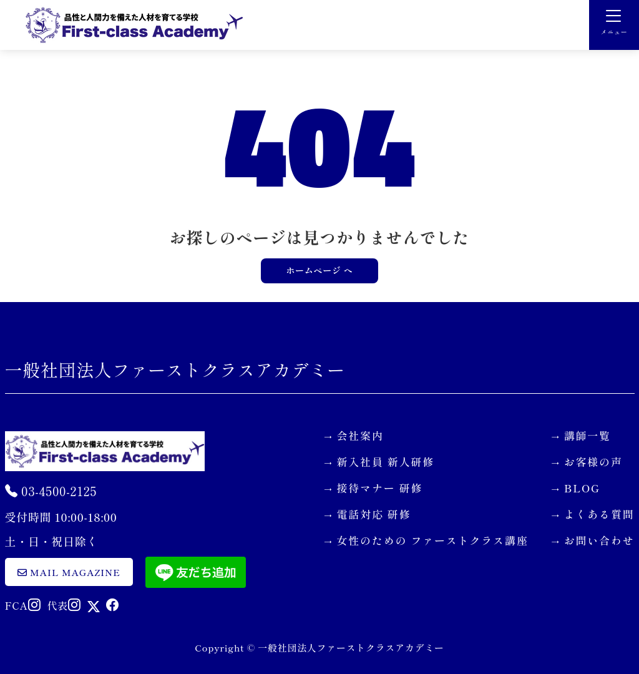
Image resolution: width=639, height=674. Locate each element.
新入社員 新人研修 (386, 461)
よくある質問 (599, 514)
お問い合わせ (599, 540)
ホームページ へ (319, 270)
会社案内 (360, 435)
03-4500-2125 (51, 491)
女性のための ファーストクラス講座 (433, 540)
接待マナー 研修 (380, 488)
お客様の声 (593, 461)
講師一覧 (587, 435)
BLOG (582, 488)
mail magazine (68, 572)
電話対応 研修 (374, 514)
